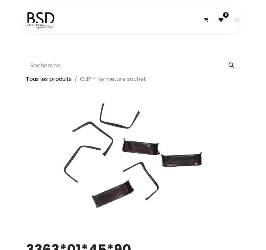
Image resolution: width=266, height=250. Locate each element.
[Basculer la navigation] (236, 20)
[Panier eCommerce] (206, 20)
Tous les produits (49, 79)
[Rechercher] (231, 65)
